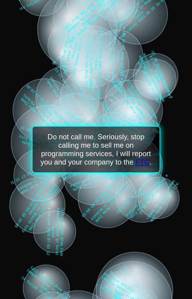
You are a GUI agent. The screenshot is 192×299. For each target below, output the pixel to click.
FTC (143, 162)
